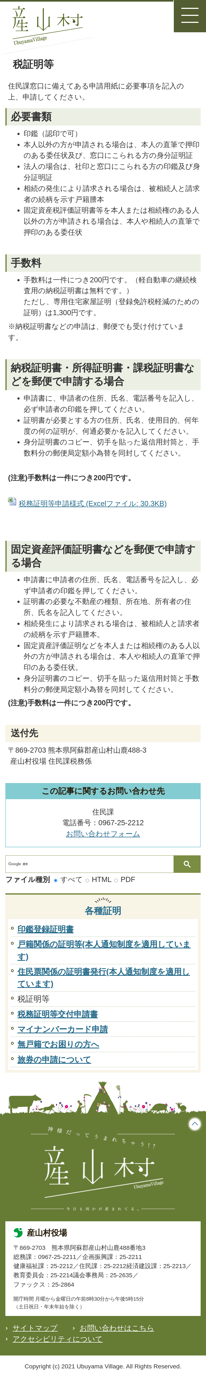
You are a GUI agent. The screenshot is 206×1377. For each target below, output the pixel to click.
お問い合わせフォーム (103, 834)
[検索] (91, 864)
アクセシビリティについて (58, 1339)
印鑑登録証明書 (45, 929)
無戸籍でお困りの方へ (58, 1044)
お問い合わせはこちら (117, 1328)
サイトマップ (35, 1328)
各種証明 (103, 911)
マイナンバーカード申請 (62, 1029)
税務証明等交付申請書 (57, 1014)
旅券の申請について (54, 1059)
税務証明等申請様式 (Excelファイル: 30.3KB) (93, 503)
